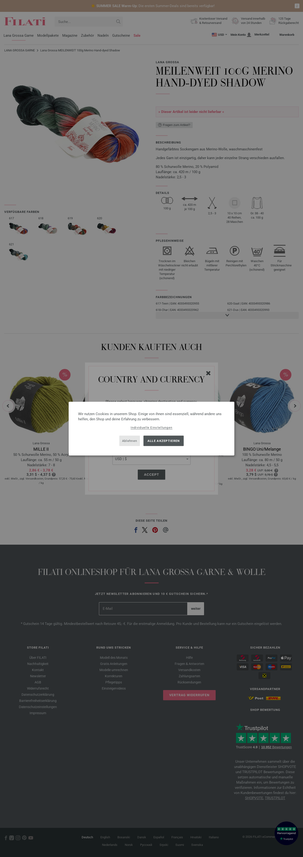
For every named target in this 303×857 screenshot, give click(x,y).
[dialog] (151, 428)
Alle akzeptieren (163, 441)
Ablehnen (129, 441)
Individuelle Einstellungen (152, 427)
